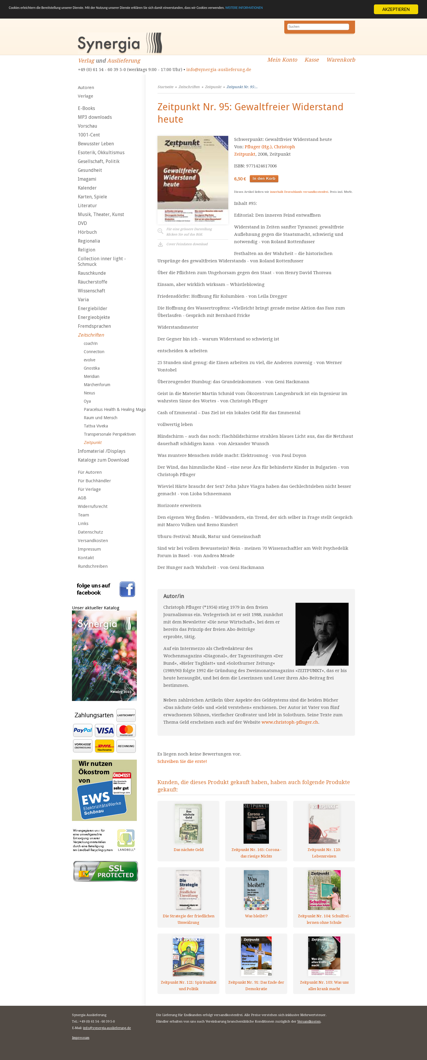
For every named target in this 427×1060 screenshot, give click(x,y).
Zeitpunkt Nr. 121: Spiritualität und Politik (188, 985)
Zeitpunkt (92, 442)
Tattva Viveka (96, 426)
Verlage (85, 96)
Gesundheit (90, 170)
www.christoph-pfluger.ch (290, 722)
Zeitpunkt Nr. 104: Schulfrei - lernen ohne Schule (324, 919)
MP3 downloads (95, 117)
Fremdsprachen (94, 326)
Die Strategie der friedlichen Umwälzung (188, 919)
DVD (82, 223)
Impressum (89, 549)
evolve (89, 360)
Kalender (87, 188)
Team (83, 515)
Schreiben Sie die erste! (182, 761)
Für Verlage (89, 489)
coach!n (91, 343)
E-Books (86, 108)
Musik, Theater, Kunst (101, 214)
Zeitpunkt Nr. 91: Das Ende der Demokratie (256, 985)
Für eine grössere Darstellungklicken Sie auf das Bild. (189, 231)
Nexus (89, 393)
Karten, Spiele (92, 197)
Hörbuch (87, 232)
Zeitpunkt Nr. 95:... (241, 87)
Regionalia (89, 241)
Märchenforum (97, 384)
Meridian (91, 376)
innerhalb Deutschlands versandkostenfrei (299, 191)
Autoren (86, 87)
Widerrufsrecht (93, 506)
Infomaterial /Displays (101, 451)
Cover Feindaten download (187, 244)
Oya (87, 401)
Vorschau (87, 126)
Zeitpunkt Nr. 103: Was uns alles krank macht (324, 985)
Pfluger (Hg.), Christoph (270, 146)
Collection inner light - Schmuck (102, 261)
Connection (94, 351)
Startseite (165, 87)
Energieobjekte (94, 317)
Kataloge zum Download (103, 460)
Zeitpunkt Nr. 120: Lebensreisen (324, 852)
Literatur (87, 205)
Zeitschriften (91, 335)
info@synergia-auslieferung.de (218, 69)
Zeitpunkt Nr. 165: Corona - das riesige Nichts (256, 852)
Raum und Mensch (100, 417)
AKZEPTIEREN (396, 9)
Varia (83, 299)
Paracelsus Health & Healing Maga (115, 409)
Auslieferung (123, 60)
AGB (82, 498)
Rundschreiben (93, 566)
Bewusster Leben (96, 144)
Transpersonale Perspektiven (110, 434)
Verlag (86, 60)
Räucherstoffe (92, 282)
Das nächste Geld (188, 849)
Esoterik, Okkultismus (101, 152)
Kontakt (86, 557)
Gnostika (92, 368)
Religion (86, 250)
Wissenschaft (91, 291)
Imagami (87, 179)
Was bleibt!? (256, 916)
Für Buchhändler (94, 480)
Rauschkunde (92, 273)
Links (83, 523)
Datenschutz (90, 532)
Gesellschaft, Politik (98, 161)
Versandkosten (93, 540)
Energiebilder (92, 308)
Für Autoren (90, 472)
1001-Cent (89, 135)
